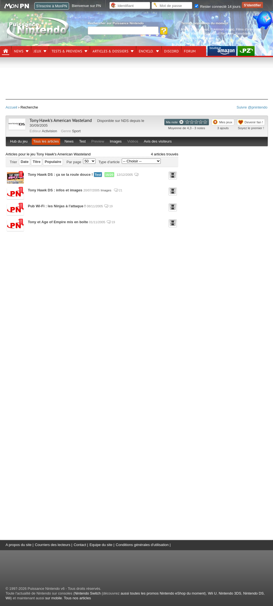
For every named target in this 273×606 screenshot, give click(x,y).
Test (82, 141)
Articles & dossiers (110, 51)
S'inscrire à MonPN (51, 6)
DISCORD (171, 51)
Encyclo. (146, 51)
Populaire (53, 162)
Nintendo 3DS (230, 593)
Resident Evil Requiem (217, 33)
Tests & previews (67, 51)
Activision (49, 131)
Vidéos (132, 141)
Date (24, 162)
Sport (76, 131)
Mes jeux (225, 122)
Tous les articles (46, 141)
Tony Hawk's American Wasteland (61, 120)
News (18, 51)
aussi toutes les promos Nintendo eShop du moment (163, 593)
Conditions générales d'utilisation (142, 545)
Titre (36, 162)
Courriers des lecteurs (52, 545)
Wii (8, 598)
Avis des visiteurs (158, 141)
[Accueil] (5, 51)
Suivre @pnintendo (252, 107)
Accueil (11, 107)
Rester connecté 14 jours (217, 6)
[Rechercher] (123, 31)
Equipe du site (100, 545)
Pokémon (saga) (222, 29)
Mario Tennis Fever (195, 29)
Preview (97, 141)
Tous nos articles (77, 598)
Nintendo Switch (87, 593)
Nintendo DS (253, 593)
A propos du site (18, 545)
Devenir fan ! (254, 122)
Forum (190, 51)
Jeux (37, 51)
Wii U (212, 593)
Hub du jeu (19, 141)
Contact (80, 545)
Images (116, 141)
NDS (125, 121)
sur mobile (53, 598)
